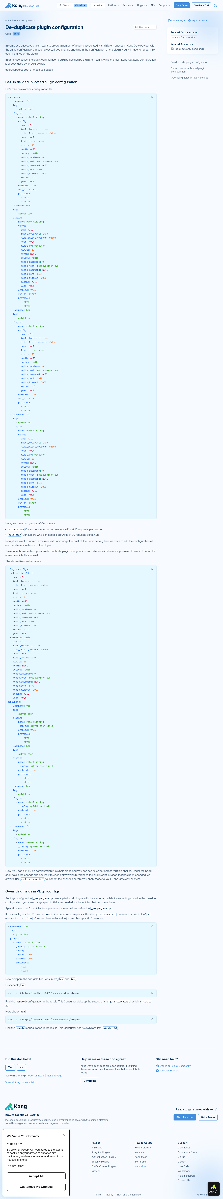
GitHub (181, 1156)
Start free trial (184, 1117)
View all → (97, 1171)
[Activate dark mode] (216, 5)
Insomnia (139, 1152)
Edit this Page (54, 1075)
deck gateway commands (189, 48)
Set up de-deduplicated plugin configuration (188, 70)
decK (16, 20)
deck (16, 33)
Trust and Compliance (129, 1194)
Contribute (89, 1080)
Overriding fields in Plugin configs (189, 77)
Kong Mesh (141, 1156)
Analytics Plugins (101, 1152)
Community (184, 1147)
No (21, 1067)
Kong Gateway (143, 1147)
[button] (152, 97)
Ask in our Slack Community (173, 1066)
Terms (98, 1194)
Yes (10, 1067)
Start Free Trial (201, 5)
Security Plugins (100, 1161)
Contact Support (167, 1070)
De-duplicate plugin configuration (189, 62)
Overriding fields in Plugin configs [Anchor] (32, 891)
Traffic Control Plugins (104, 1166)
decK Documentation (184, 37)
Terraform (140, 1161)
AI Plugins (97, 1147)
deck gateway (28, 20)
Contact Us (184, 1180)
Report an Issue (35, 1075)
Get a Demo (182, 5)
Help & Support (186, 1175)
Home (8, 20)
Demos (182, 1161)
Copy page (142, 27)
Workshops (184, 1171)
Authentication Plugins (104, 1156)
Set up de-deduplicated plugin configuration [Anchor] (41, 82)
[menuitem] (114, 5)
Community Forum (187, 1152)
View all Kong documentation (21, 1082)
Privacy (109, 1194)
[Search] (73, 5)
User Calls (183, 1166)
